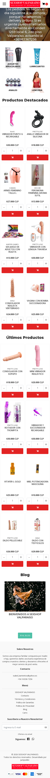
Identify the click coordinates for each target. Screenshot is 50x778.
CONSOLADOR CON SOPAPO (12, 372)
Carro (25, 712)
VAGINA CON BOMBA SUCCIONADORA (37, 302)
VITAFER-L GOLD (12, 481)
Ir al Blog (25, 635)
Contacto (25, 695)
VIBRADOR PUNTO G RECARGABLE (12, 135)
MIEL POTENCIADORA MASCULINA (37, 483)
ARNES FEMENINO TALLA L (12, 191)
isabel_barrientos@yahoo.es (25, 675)
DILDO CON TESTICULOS (37, 541)
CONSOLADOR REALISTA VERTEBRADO (12, 306)
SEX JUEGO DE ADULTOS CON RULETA (12, 249)
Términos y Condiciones (25, 699)
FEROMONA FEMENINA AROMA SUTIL (37, 193)
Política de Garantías (25, 702)
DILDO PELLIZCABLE (12, 540)
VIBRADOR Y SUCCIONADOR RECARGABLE (37, 428)
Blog (25, 709)
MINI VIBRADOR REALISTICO (37, 372)
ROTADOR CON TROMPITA (12, 429)
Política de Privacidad (25, 706)
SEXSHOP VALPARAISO (25, 692)
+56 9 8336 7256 (25, 679)
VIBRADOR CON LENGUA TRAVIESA (37, 248)
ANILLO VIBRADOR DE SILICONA (37, 135)
